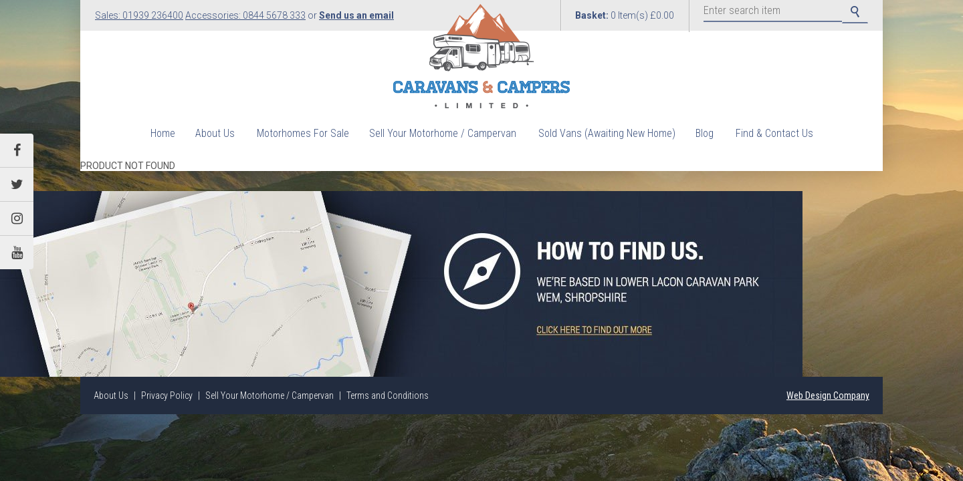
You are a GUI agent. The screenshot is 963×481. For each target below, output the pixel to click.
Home (162, 133)
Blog (705, 133)
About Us (215, 133)
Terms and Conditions (387, 395)
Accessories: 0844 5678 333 (245, 15)
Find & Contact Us (774, 133)
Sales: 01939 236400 (139, 15)
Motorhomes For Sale (303, 133)
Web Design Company (827, 395)
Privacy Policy (167, 395)
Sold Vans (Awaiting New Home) (606, 133)
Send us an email (356, 15)
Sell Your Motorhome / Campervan (442, 133)
